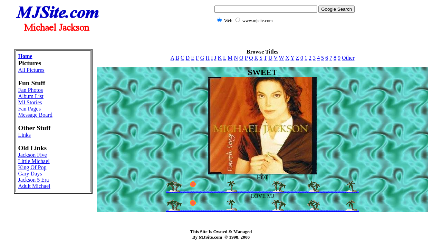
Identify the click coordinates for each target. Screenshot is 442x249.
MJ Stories (30, 102)
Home (25, 56)
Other (348, 58)
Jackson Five (32, 155)
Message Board (35, 115)
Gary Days (30, 173)
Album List (31, 96)
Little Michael (34, 161)
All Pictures (31, 70)
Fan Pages (29, 109)
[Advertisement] (221, 39)
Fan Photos (30, 90)
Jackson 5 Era (33, 180)
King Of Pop (32, 167)
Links (24, 135)
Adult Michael (34, 186)
